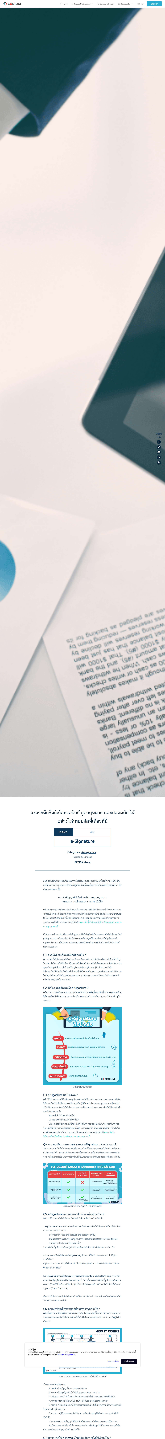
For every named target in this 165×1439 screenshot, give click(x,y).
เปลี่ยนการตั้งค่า (113, 1361)
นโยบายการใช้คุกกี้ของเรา (66, 1354)
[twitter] (159, 447)
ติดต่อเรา (154, 4)
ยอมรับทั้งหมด (129, 1361)
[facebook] (159, 442)
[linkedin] (159, 457)
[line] (159, 452)
